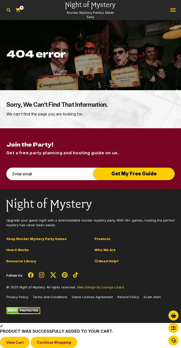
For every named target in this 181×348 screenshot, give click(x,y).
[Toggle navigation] (173, 10)
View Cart (15, 342)
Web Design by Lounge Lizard (100, 287)
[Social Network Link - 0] (30, 275)
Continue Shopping (54, 342)
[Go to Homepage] (90, 10)
